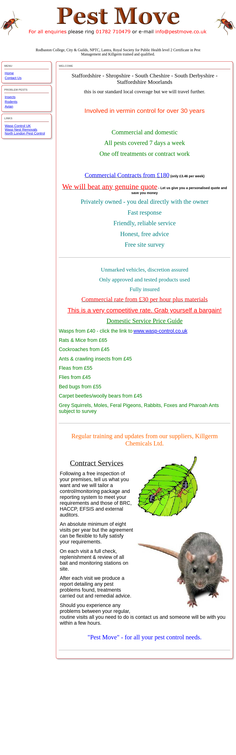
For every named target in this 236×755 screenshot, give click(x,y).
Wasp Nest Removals (21, 129)
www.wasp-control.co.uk (160, 331)
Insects (10, 97)
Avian (9, 106)
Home (9, 73)
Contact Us (13, 78)
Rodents (11, 102)
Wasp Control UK (18, 126)
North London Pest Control (25, 133)
